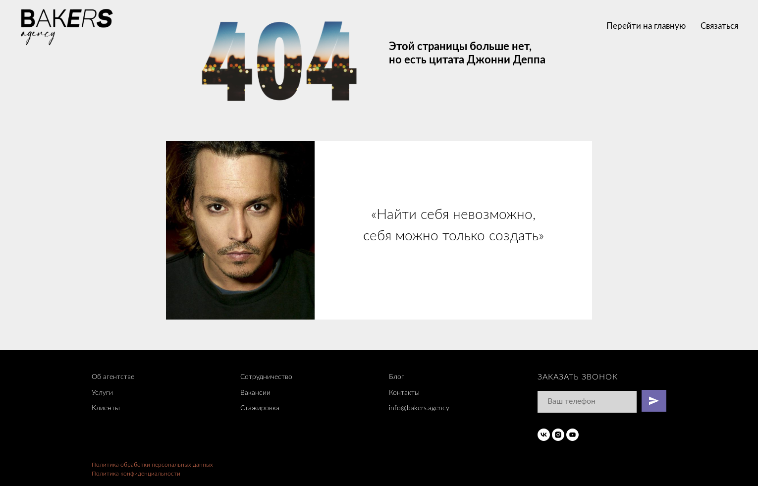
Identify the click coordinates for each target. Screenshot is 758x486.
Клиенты (106, 408)
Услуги (102, 392)
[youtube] (572, 435)
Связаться (719, 26)
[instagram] (558, 435)
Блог (396, 377)
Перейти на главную (646, 26)
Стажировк (258, 408)
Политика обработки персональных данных (152, 465)
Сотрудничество (266, 377)
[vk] (544, 435)
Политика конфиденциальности (136, 474)
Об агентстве (113, 377)
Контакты (404, 392)
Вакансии (255, 392)
